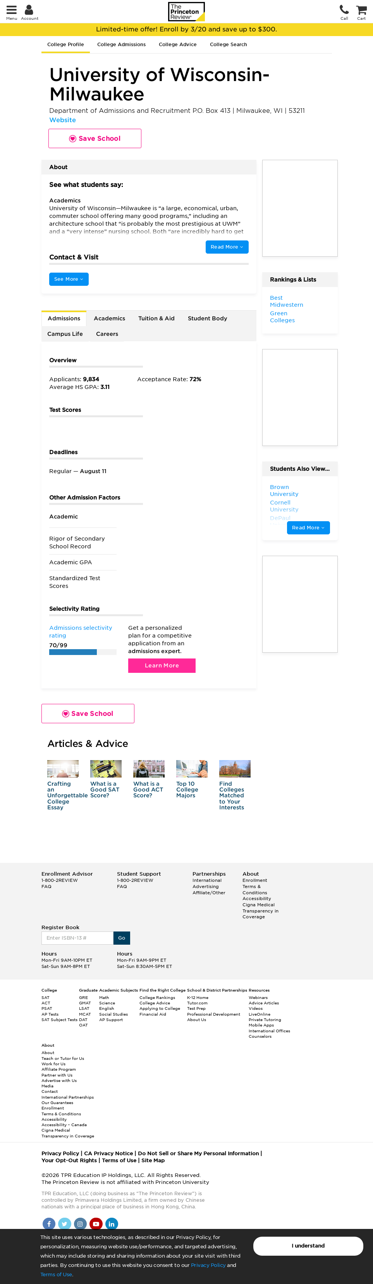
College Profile (65, 44)
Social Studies (113, 1014)
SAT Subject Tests (59, 1019)
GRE (83, 997)
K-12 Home (197, 997)
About (47, 1052)
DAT (83, 1019)
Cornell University (284, 506)
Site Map (153, 1160)
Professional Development (213, 1014)
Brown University (284, 490)
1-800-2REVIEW (59, 880)
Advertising (206, 886)
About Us (196, 1019)
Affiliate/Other (209, 892)
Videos (256, 1008)
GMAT (85, 1003)
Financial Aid (152, 1014)
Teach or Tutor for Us (62, 1058)
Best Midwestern (286, 301)
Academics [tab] (109, 318)
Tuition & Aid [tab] (156, 318)
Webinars (258, 997)
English (106, 1008)
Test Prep (196, 1008)
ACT (45, 1003)
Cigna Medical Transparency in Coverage (260, 910)
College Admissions (121, 44)
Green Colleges (282, 316)
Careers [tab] (107, 334)
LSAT (84, 1008)
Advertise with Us (59, 1080)
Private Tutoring (265, 1019)
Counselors (260, 1036)
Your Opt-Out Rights (69, 1160)
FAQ (46, 886)
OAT (83, 1025)
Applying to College (159, 1008)
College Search (228, 44)
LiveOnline (259, 1014)
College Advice (178, 44)
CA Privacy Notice (108, 1153)
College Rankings (157, 997)
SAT (45, 997)
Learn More (162, 665)
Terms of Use (56, 1274)
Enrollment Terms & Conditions (254, 886)
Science (107, 1003)
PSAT (46, 1008)
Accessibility (256, 898)
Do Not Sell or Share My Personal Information (198, 1153)
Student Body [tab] (207, 318)
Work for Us (53, 1063)
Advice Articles (264, 1003)
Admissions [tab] (64, 318)
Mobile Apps (261, 1025)
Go (121, 938)
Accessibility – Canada (64, 1124)
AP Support (111, 1019)
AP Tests (49, 1014)
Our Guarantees (57, 1102)
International (207, 880)
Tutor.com (197, 1003)
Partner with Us (56, 1075)
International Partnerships (67, 1097)
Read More (227, 247)
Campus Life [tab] (65, 334)
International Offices (269, 1030)
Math (104, 997)
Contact (49, 1091)
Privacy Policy (208, 1265)
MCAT (85, 1014)
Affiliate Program (58, 1069)
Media (47, 1086)
